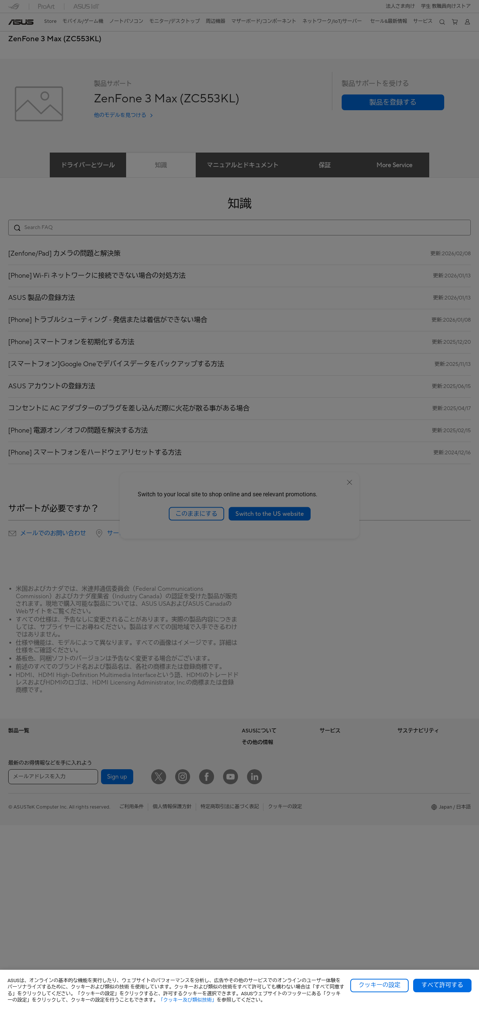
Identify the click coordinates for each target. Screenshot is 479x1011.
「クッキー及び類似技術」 (187, 1000)
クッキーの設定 (379, 985)
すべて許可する (442, 985)
